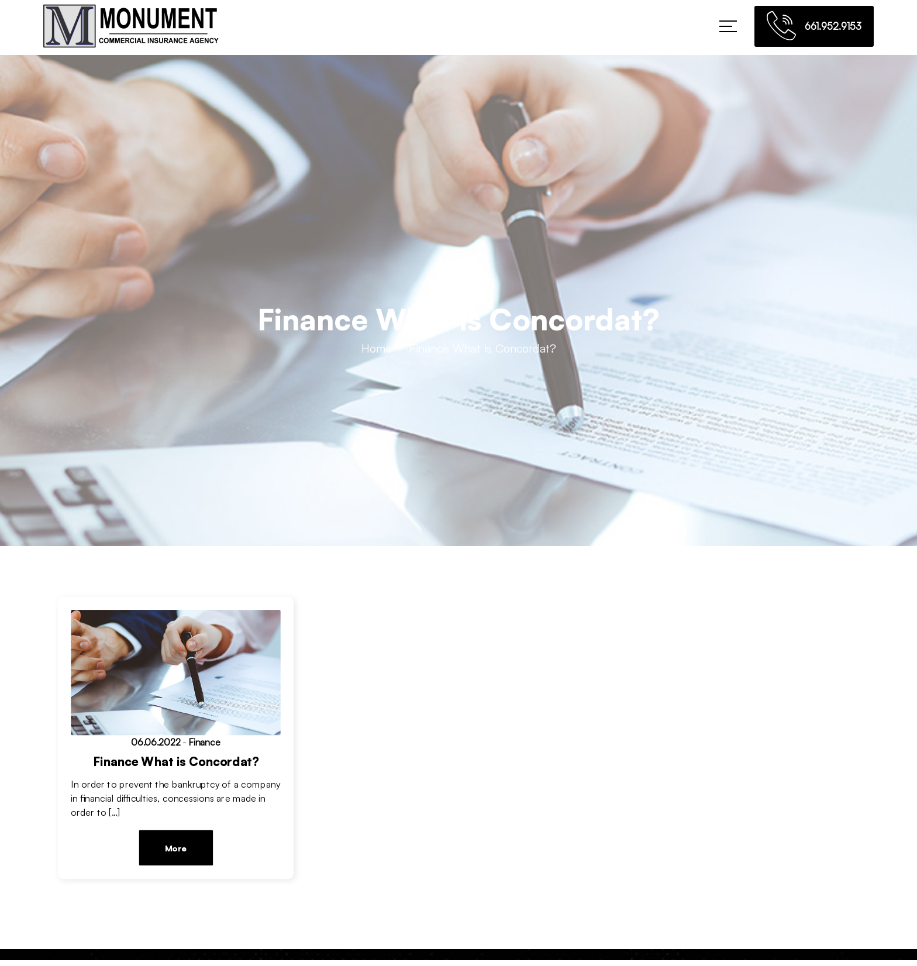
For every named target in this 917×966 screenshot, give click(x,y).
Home (376, 350)
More (176, 848)
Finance (204, 742)
